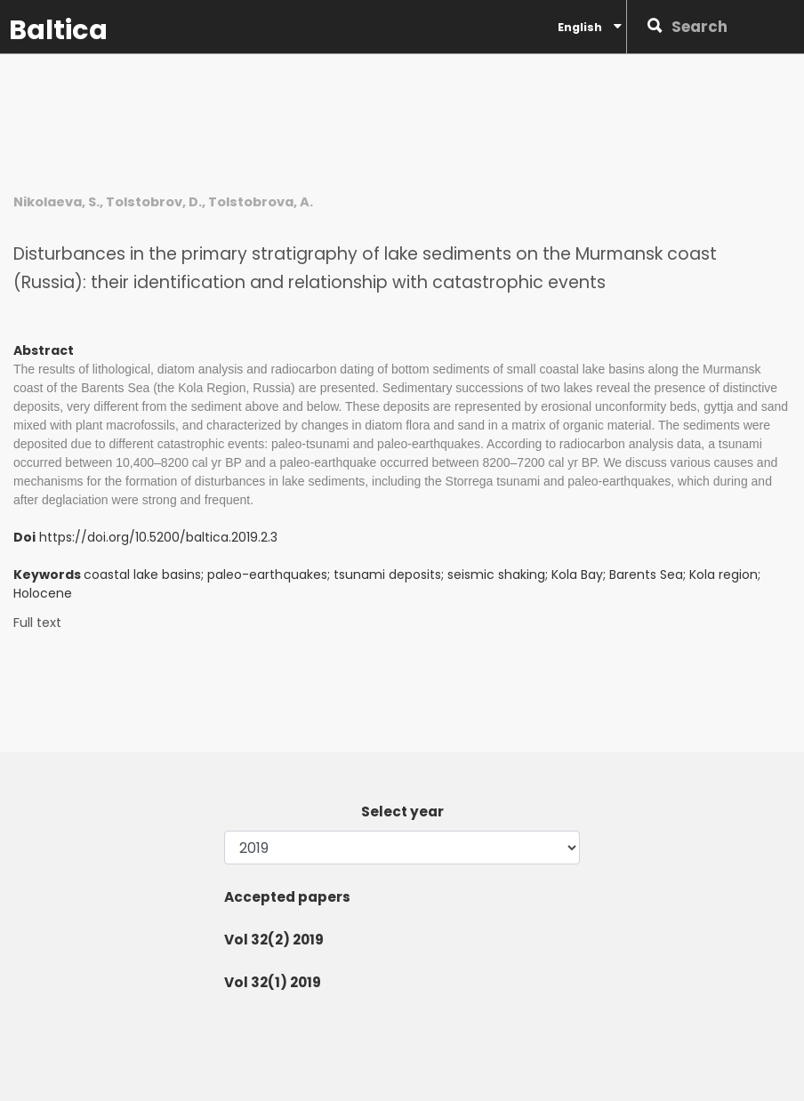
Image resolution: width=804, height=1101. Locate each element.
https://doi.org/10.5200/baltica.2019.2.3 (158, 537)
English (590, 27)
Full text (37, 623)
